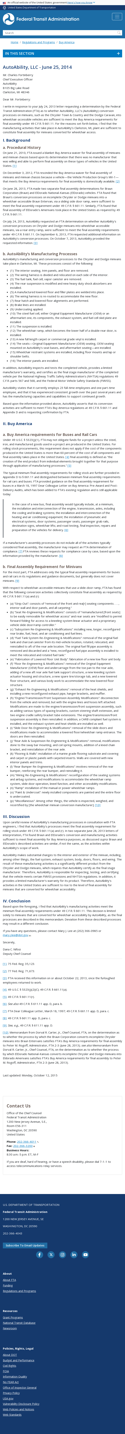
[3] (35, 243)
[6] (66, 530)
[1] (14, 166)
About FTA (9, 1280)
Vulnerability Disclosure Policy (21, 1404)
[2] (117, 181)
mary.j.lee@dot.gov (17, 935)
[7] (20, 551)
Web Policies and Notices (18, 1409)
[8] (61, 556)
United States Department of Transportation (32, 7)
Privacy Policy (11, 1393)
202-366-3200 (24, 1146)
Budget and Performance (18, 1360)
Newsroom (10, 1328)
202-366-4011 (28, 1142)
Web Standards (12, 1414)
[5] (69, 465)
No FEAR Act (11, 1382)
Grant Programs (13, 1317)
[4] (67, 457)
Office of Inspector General (19, 1387)
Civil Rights (9, 1365)
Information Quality (15, 1376)
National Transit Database (19, 1323)
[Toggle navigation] (117, 16)
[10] (97, 805)
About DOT (10, 1355)
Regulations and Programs (38, 42)
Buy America (66, 42)
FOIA (6, 1371)
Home (14, 42)
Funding (8, 1285)
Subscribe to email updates (25, 1245)
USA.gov (8, 1398)
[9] (17, 581)
